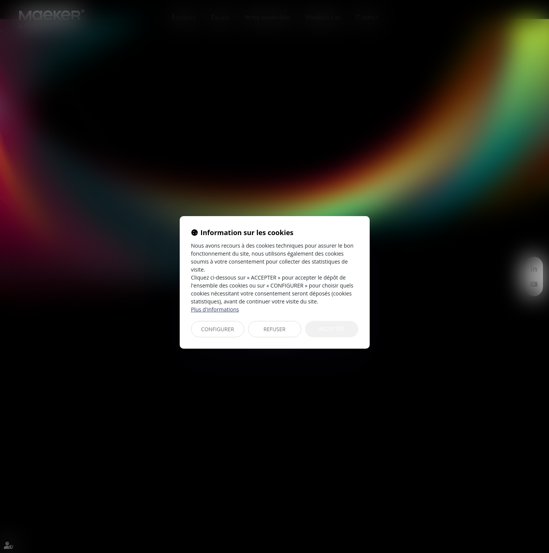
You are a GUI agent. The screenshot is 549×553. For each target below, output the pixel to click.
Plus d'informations (215, 309)
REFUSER (275, 329)
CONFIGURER (217, 329)
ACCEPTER (331, 328)
